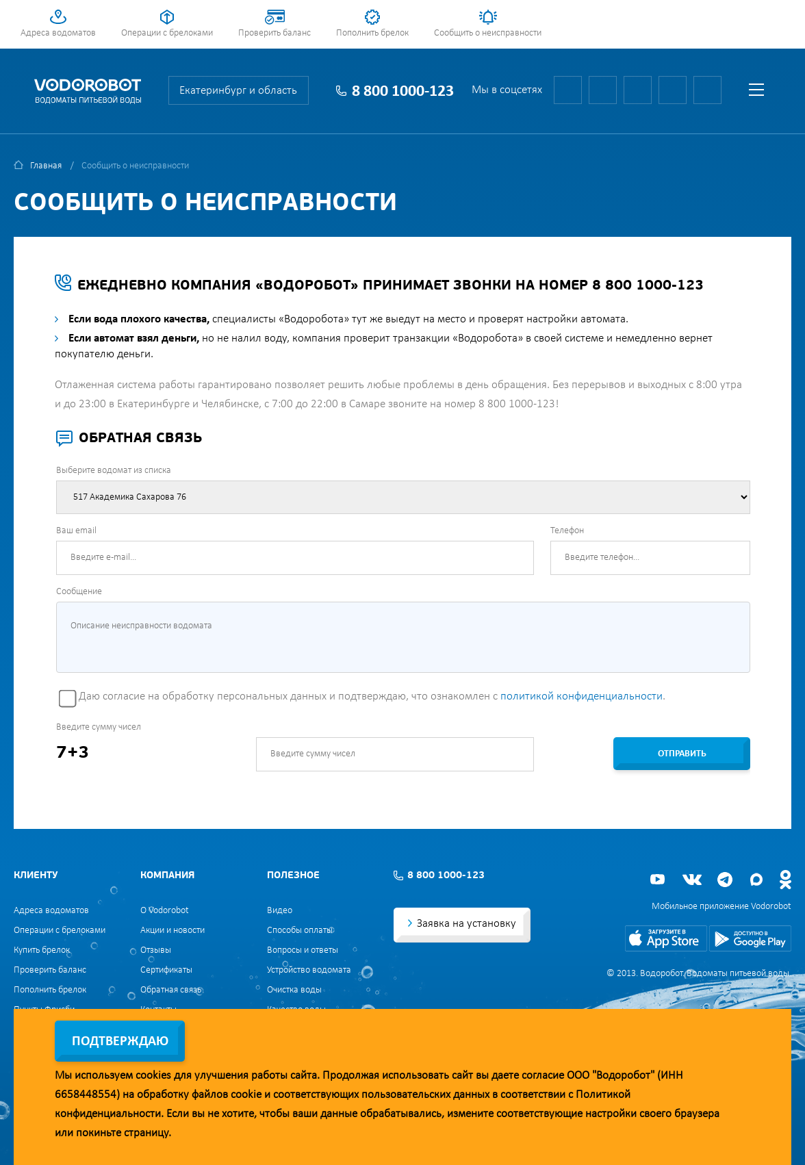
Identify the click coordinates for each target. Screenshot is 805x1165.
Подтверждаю (120, 1042)
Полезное (293, 876)
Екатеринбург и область (238, 91)
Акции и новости (172, 930)
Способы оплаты (300, 930)
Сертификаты (166, 970)
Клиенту (36, 876)
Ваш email (76, 531)
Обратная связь (170, 990)
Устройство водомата (309, 970)
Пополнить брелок (372, 33)
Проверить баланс (274, 33)
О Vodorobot (164, 911)
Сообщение (79, 592)
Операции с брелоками (167, 33)
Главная (46, 166)
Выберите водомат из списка (113, 470)
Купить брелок (42, 950)
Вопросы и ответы (302, 950)
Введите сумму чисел (98, 727)
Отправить (682, 754)
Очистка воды (294, 990)
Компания (167, 876)
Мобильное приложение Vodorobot (721, 906)
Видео (279, 911)
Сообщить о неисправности (487, 33)
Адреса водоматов (58, 33)
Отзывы (155, 950)
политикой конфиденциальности (581, 696)
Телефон (567, 531)
